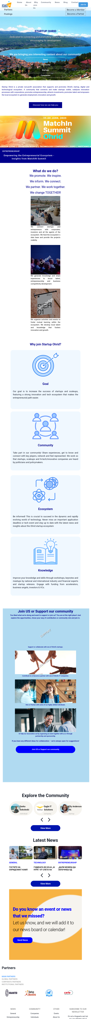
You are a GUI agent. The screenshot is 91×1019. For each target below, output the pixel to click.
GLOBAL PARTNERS (9, 979)
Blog (66, 2)
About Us (28, 3)
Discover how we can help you (45, 105)
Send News (23, 940)
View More (45, 828)
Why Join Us (35, 5)
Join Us (83, 5)
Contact (75, 2)
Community (46, 2)
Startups (45, 70)
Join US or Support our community (45, 749)
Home (19, 2)
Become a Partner (75, 14)
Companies (45, 75)
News (57, 2)
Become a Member (76, 10)
